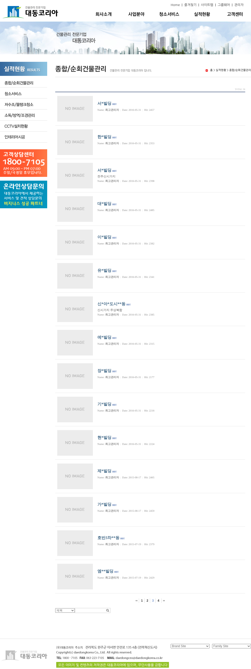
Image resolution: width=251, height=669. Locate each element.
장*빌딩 (104, 371)
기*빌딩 (104, 404)
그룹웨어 (224, 5)
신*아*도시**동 (111, 304)
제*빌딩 (104, 471)
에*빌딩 (104, 337)
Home (175, 5)
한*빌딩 (104, 137)
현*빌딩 (104, 437)
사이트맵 (207, 5)
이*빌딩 (104, 237)
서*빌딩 (104, 103)
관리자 (239, 5)
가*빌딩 (104, 504)
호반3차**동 (108, 538)
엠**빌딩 (105, 571)
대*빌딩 (104, 203)
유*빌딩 (104, 270)
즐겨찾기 (190, 5)
